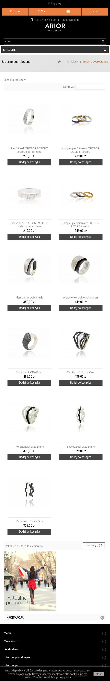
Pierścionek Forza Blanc (29, 446)
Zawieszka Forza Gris (29, 521)
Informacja (15, 617)
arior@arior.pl (71, 19)
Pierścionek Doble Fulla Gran (80, 297)
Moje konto (11, 641)
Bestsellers (11, 649)
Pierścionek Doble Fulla (29, 297)
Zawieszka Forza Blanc (81, 446)
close (99, 674)
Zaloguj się (54, 3)
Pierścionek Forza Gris (80, 372)
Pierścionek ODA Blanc (29, 372)
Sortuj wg (68, 86)
